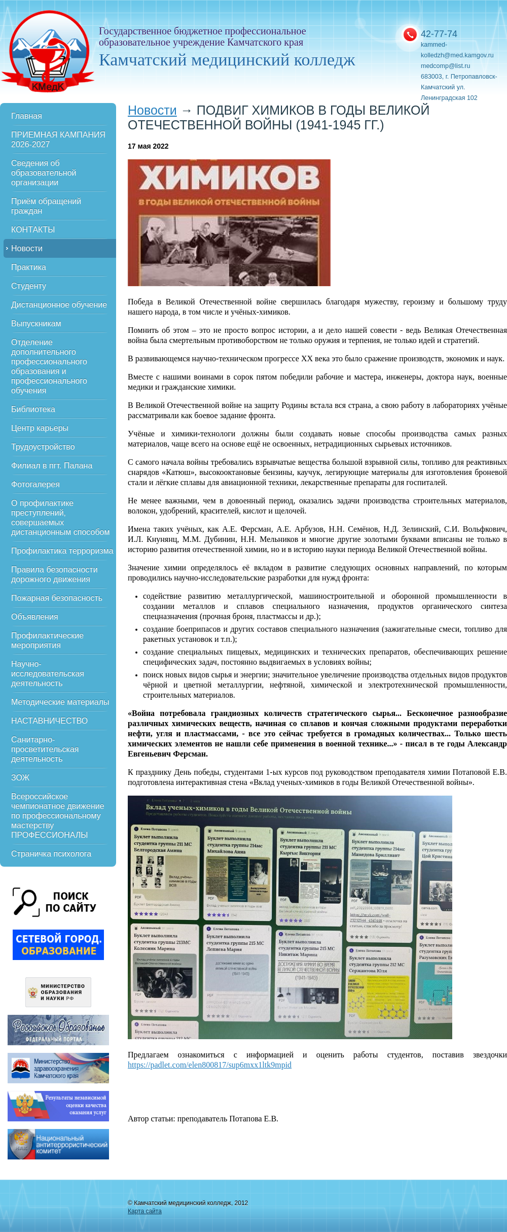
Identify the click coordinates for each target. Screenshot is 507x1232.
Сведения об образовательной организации (43, 173)
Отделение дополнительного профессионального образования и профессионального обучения (49, 366)
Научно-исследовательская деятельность (47, 674)
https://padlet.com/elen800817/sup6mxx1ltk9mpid (210, 1064)
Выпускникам (36, 323)
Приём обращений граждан (46, 206)
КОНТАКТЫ (33, 229)
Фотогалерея (35, 484)
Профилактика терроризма (62, 550)
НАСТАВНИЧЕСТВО (49, 720)
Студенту (28, 286)
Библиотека (33, 409)
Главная (26, 116)
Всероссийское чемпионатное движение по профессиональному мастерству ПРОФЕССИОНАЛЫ (57, 815)
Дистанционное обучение (59, 304)
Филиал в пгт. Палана (51, 465)
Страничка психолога (51, 853)
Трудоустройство (43, 446)
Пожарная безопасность (56, 598)
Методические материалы (60, 702)
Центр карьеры (39, 428)
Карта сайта (145, 1211)
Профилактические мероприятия (47, 640)
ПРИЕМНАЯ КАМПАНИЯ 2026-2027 (58, 139)
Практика (28, 267)
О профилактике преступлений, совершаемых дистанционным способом (60, 517)
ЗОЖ (20, 777)
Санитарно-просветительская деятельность (45, 749)
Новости (27, 248)
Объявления (34, 616)
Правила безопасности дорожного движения (54, 574)
